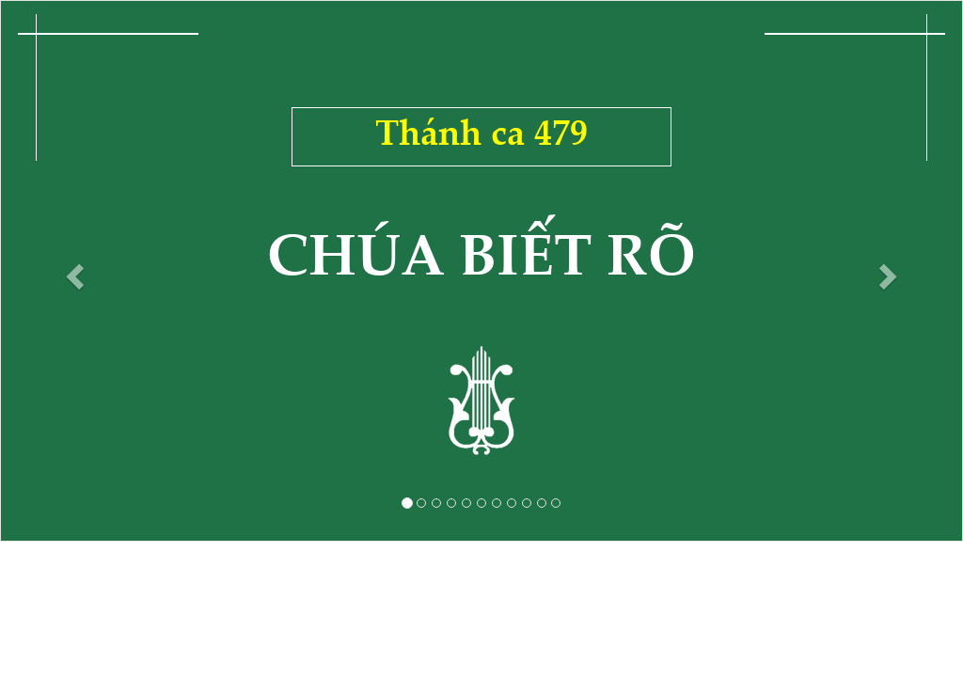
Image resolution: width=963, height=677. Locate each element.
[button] (72, 271)
